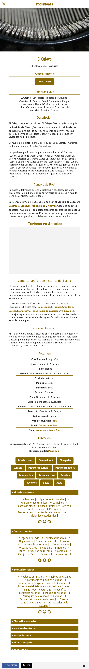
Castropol (14, 205)
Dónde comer (25, 460)
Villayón (51, 205)
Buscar (46, 482)
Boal (40, 307)
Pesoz (35, 310)
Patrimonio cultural (38, 467)
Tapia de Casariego (49, 310)
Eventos (18, 467)
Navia (27, 310)
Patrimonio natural (65, 467)
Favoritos (32, 482)
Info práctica (26, 475)
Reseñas (65, 475)
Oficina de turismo (48, 425)
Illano (42, 205)
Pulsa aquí (53, 451)
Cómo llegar (44, 81)
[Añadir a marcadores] (84, 666)
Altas (59, 482)
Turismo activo (47, 475)
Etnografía (65, 460)
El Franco (33, 205)
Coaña (23, 205)
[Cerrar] (3, 3)
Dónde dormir (46, 460)
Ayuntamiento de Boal (48, 430)
